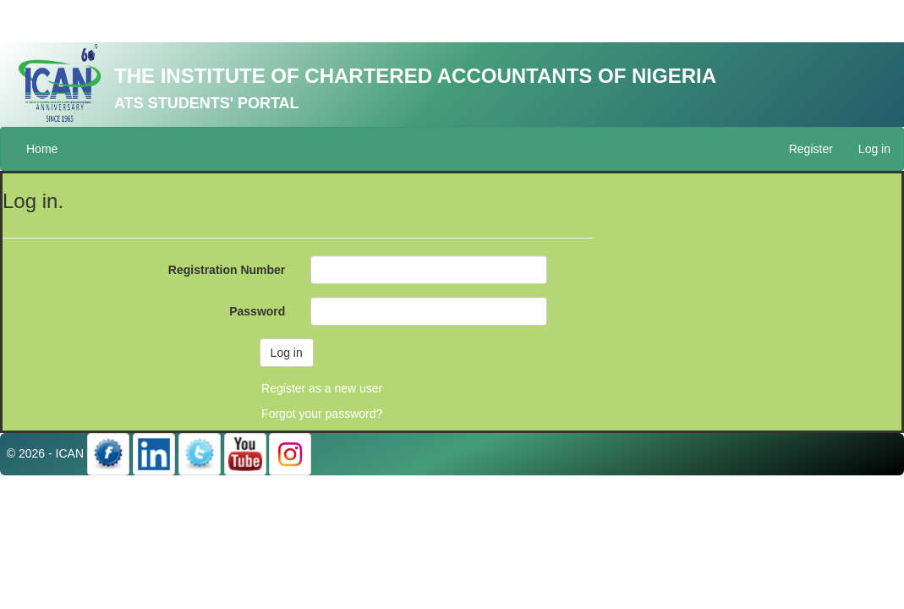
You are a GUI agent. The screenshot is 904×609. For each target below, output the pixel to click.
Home (42, 149)
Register (811, 149)
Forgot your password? (321, 413)
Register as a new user (321, 388)
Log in (874, 149)
